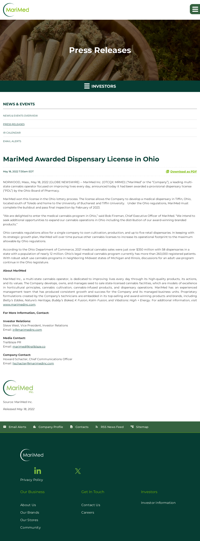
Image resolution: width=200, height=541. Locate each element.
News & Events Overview (20, 115)
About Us (28, 505)
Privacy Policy (31, 480)
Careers (87, 512)
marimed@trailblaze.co (29, 346)
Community (30, 527)
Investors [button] (100, 86)
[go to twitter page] (78, 471)
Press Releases (14, 124)
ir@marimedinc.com (27, 330)
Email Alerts (12, 141)
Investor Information (158, 503)
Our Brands (29, 512)
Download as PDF (181, 171)
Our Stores (29, 520)
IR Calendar (12, 132)
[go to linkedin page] (37, 470)
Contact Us (90, 505)
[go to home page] (31, 455)
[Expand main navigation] (195, 9)
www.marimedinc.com (19, 304)
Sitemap (139, 427)
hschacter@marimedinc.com (33, 363)
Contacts (79, 427)
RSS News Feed (109, 427)
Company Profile (48, 427)
